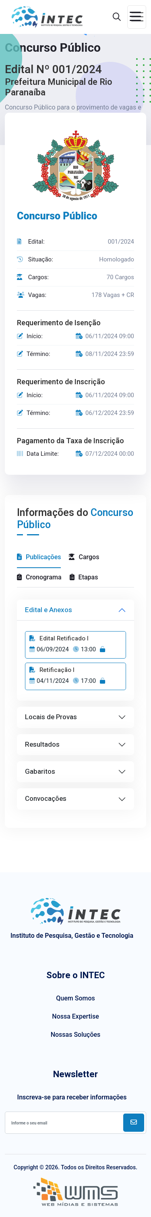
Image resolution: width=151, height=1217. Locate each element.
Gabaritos (40, 771)
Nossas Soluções (76, 1034)
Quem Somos (75, 998)
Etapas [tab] (84, 577)
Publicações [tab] (39, 557)
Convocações (45, 799)
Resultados (42, 744)
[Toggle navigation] (136, 17)
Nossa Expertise (75, 1016)
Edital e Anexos (48, 610)
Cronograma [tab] (39, 577)
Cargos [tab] (84, 557)
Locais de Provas (51, 717)
